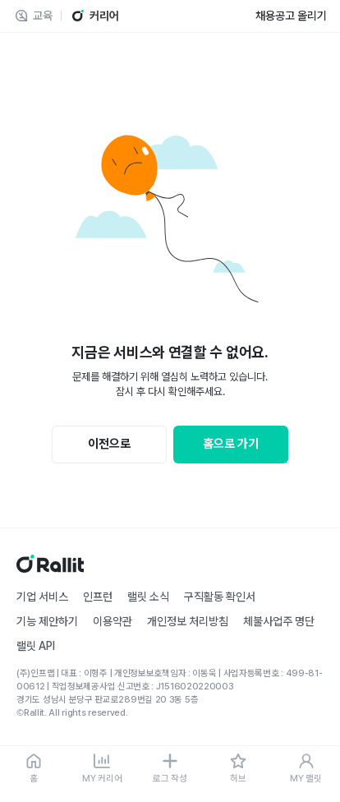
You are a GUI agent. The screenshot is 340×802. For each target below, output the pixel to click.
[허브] (238, 769)
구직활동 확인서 (219, 596)
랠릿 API (35, 645)
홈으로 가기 (231, 443)
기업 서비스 (42, 596)
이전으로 (109, 443)
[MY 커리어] (102, 769)
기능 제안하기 (47, 621)
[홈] (34, 769)
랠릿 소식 (148, 596)
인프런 (98, 596)
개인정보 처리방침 (187, 621)
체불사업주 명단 (279, 621)
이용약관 (112, 621)
